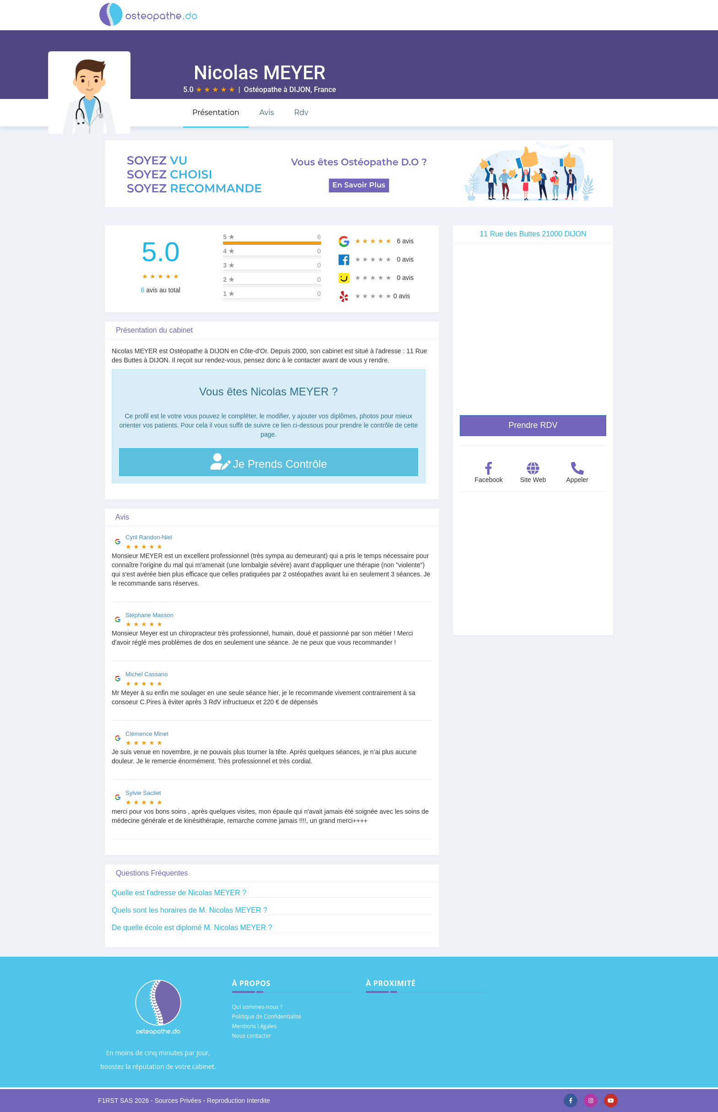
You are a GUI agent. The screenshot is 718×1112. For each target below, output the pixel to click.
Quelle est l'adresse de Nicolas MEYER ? (179, 893)
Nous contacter (251, 1036)
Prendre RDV (532, 425)
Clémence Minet (147, 733)
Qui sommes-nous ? (257, 1007)
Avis (266, 112)
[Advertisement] (533, 571)
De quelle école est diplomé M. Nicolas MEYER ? (192, 927)
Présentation (215, 112)
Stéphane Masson (149, 615)
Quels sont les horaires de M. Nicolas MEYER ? (189, 910)
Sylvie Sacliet (143, 792)
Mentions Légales (254, 1026)
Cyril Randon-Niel (148, 537)
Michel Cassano (146, 674)
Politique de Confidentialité (266, 1016)
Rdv (301, 112)
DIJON (299, 89)
